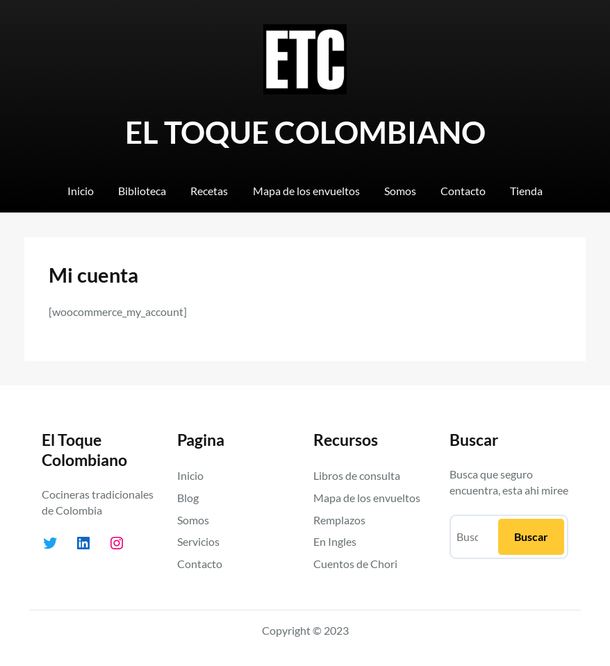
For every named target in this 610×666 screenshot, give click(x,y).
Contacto (199, 563)
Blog (188, 497)
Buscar (531, 536)
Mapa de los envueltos (366, 497)
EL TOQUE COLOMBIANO (305, 132)
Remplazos (339, 519)
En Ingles (334, 541)
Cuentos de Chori (355, 563)
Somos (193, 519)
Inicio (190, 475)
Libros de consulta (356, 475)
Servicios (198, 541)
